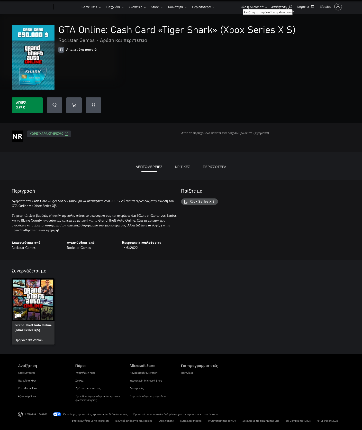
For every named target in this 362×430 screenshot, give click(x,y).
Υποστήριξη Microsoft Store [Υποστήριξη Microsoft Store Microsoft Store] (146, 380)
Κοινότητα (175, 7)
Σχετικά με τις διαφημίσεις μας (261, 420)
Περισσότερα (201, 7)
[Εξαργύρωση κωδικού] (93, 105)
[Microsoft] (34, 6)
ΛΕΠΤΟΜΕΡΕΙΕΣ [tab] (149, 166)
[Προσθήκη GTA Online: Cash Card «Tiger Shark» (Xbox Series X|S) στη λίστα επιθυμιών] (54, 105)
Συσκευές (135, 7)
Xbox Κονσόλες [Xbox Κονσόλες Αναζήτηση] (26, 372)
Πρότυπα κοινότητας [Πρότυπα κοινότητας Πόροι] (87, 388)
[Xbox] (67, 6)
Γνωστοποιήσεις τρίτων (222, 420)
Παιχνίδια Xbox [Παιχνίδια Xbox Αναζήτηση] (27, 380)
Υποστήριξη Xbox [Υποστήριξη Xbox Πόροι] (85, 372)
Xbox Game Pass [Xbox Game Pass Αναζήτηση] (27, 388)
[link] (33, 311)
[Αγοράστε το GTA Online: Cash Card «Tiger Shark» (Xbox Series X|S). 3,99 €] (27, 105)
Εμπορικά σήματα (190, 420)
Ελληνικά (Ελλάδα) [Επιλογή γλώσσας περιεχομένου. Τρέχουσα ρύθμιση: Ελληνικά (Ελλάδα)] (36, 413)
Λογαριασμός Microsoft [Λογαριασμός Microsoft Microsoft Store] (143, 372)
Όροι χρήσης (166, 420)
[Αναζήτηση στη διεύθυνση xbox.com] (281, 6)
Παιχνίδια (113, 7)
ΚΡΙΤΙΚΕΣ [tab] (182, 166)
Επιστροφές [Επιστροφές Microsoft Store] (137, 388)
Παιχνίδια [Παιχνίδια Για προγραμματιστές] (187, 372)
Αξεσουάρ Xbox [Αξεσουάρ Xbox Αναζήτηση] (27, 396)
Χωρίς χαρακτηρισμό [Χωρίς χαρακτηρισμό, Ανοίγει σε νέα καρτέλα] (49, 134)
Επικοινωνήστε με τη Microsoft (90, 420)
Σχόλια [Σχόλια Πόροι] (79, 380)
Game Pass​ (89, 7)
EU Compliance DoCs (298, 420)
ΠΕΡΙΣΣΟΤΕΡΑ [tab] (214, 166)
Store (155, 7)
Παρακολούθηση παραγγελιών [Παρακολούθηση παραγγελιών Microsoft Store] (148, 396)
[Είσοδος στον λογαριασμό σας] (330, 6)
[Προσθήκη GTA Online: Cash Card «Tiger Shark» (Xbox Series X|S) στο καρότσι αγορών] (74, 105)
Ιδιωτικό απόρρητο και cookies (133, 420)
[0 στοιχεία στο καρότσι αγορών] (305, 6)
